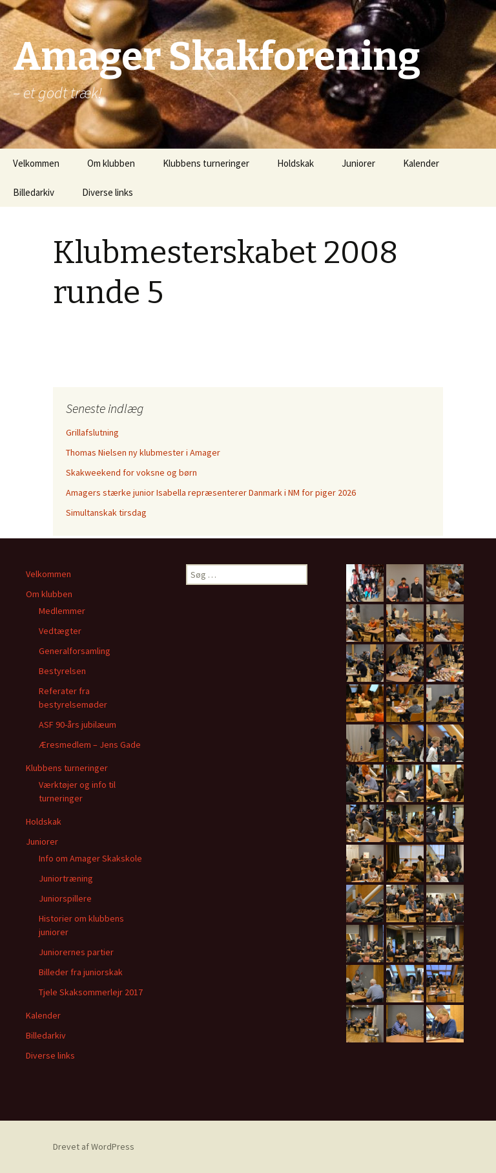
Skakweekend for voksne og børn (131, 472)
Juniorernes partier (76, 952)
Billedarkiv (33, 192)
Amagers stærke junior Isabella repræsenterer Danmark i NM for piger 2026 (211, 492)
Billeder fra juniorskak (81, 972)
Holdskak (295, 163)
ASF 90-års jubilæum (77, 724)
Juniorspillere (65, 898)
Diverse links (107, 192)
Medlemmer (62, 611)
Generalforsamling (74, 651)
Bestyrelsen (62, 671)
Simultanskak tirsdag (106, 512)
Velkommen (36, 163)
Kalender (421, 163)
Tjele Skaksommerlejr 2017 (91, 992)
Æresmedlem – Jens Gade (90, 744)
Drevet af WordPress (93, 1146)
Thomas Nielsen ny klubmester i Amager (143, 452)
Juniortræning (66, 878)
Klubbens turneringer (206, 163)
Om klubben (111, 163)
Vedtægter (60, 631)
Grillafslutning (92, 432)
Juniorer (358, 163)
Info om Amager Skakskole (90, 858)
